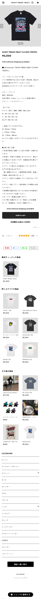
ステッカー (6, 547)
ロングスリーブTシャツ (10, 467)
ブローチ (5, 500)
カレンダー (6, 487)
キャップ (5, 520)
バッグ (4, 507)
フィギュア (6, 514)
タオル (4, 493)
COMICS (5, 540)
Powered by (20, 578)
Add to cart (20, 215)
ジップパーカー (7, 527)
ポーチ (4, 480)
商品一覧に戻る (20, 564)
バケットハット (7, 554)
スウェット (6, 473)
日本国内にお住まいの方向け (21, 222)
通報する (36, 227)
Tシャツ (5, 460)
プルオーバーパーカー (10, 534)
